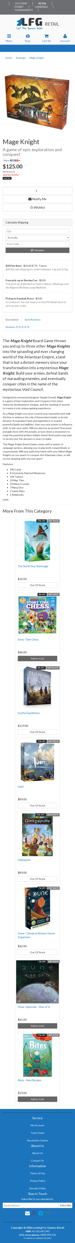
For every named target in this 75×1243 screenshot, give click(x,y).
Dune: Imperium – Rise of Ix (34, 1006)
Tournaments (23, 10)
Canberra (41, 6)
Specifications (33, 319)
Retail (42, 3)
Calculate (37, 250)
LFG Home (21, 3)
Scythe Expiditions (29, 713)
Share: (12, 160)
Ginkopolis (24, 859)
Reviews (17, 326)
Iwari (21, 786)
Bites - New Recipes (29, 1080)
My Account (37, 1125)
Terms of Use (37, 1173)
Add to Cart (37, 658)
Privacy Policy (37, 1180)
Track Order (37, 1132)
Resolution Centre (37, 1140)
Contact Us (37, 1160)
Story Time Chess (28, 639)
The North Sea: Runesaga (33, 566)
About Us (37, 1153)
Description (12, 319)
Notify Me (37, 199)
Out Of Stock (37, 585)
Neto (49, 1238)
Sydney (19, 6)
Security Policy (37, 1188)
